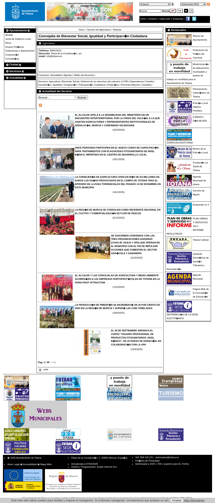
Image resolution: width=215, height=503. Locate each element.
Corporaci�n (12, 54)
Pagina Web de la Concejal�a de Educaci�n (201, 293)
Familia (149, 81)
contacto (152, 18)
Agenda (68, 75)
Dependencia (137, 81)
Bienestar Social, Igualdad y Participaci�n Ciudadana (104, 36)
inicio (143, 18)
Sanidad (146, 85)
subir (43, 369)
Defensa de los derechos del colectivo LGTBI (104, 81)
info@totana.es (54, 56)
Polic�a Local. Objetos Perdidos (200, 107)
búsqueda (178, 18)
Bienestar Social (70, 81)
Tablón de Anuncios (83, 75)
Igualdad (57, 85)
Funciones (43, 75)
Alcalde (9, 35)
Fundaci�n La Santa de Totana (200, 166)
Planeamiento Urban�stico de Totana (201, 93)
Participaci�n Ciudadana (92, 85)
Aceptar (177, 500)
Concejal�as (12, 58)
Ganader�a (44, 85)
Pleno (8, 43)
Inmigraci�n (70, 85)
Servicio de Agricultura (98, 29)
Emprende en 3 (201, 204)
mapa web (165, 18)
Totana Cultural (200, 240)
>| (54, 362)
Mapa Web (46, 464)
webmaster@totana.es (167, 457)
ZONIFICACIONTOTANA (180, 142)
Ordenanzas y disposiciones (20, 50)
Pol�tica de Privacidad (147, 460)
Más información (194, 500)
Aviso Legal (13, 464)
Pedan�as (113, 85)
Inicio (82, 29)
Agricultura (54, 81)
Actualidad (56, 75)
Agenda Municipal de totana (199, 180)
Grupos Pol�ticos (14, 47)
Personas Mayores (130, 85)
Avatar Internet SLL (107, 467)
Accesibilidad (30, 464)
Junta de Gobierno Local (18, 39)
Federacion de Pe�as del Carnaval (200, 54)
